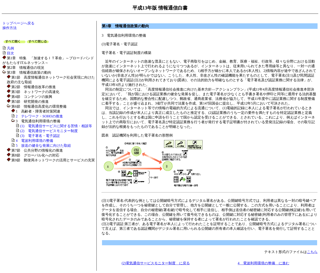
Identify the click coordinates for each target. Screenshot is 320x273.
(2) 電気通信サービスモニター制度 (49, 131)
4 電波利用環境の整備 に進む (263, 263)
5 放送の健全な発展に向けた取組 (43, 145)
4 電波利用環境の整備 (34, 140)
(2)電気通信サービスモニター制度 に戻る (156, 263)
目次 (10, 53)
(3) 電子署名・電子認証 (40, 136)
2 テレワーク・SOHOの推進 (39, 116)
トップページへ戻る (18, 23)
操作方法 (9, 28)
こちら (312, 252)
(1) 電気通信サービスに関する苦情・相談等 (56, 126)
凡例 (10, 48)
